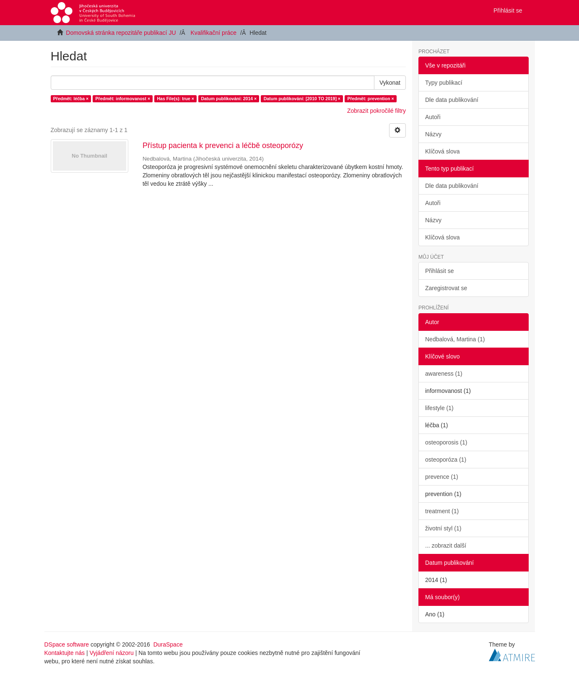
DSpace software (66, 644)
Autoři (433, 117)
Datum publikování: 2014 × (229, 98)
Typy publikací (443, 82)
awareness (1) (443, 373)
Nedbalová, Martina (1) (455, 339)
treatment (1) (442, 511)
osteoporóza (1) (445, 459)
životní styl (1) (443, 528)
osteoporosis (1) (446, 442)
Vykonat (389, 82)
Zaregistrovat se (446, 288)
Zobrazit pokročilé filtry (376, 110)
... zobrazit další (445, 545)
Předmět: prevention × (370, 98)
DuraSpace (168, 644)
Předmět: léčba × (70, 98)
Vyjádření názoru (111, 652)
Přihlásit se (439, 271)
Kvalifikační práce (213, 32)
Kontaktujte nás (64, 652)
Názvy (433, 134)
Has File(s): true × (175, 98)
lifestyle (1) (439, 408)
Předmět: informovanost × (123, 98)
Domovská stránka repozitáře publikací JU (121, 32)
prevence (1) (441, 476)
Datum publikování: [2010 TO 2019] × (302, 98)
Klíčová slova (442, 151)
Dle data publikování (451, 99)
